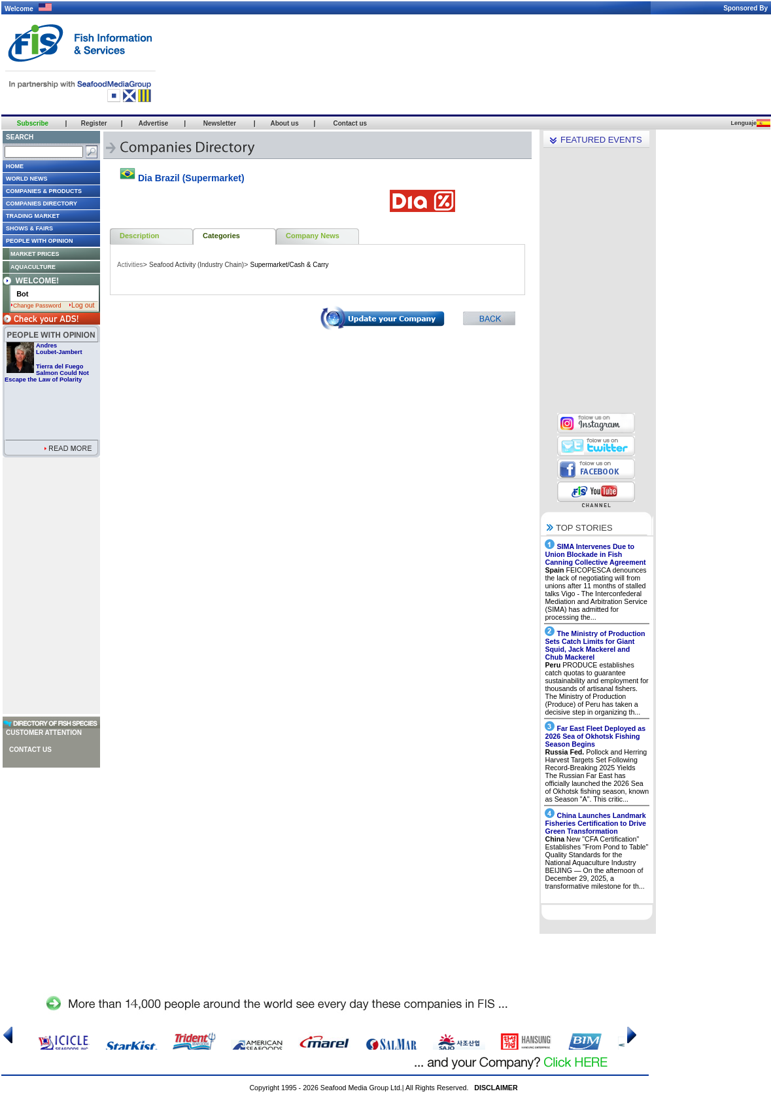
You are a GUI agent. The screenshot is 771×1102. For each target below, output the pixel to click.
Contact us (30, 749)
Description (140, 236)
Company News (312, 236)
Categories (221, 236)
